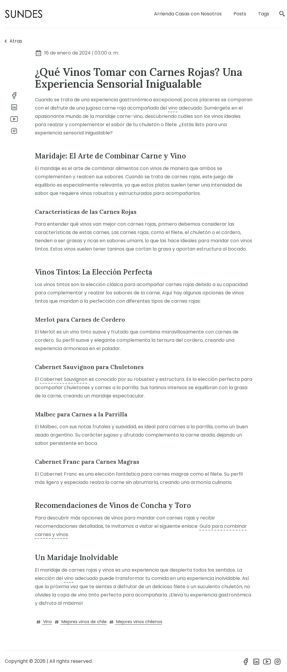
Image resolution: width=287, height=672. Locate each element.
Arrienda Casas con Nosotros (188, 13)
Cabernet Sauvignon (63, 379)
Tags (263, 13)
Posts (240, 13)
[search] (282, 14)
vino (173, 108)
